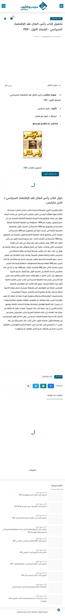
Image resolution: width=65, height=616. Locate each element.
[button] (51, 386)
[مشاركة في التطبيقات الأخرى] (28, 386)
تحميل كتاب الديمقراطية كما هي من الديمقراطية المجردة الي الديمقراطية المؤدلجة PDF (25, 531)
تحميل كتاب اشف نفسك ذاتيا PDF (34, 576)
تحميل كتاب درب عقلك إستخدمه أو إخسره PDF (29, 518)
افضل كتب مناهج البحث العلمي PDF (33, 553)
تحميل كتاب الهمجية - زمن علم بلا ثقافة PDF (30, 507)
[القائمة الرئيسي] (61, 6)
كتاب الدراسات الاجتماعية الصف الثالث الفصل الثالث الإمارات (27, 600)
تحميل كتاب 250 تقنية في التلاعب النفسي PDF (30, 541)
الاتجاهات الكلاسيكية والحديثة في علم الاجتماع (29, 587)
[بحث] (3, 6)
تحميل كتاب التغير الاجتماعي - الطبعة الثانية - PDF (28, 564)
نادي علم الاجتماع (23, 612)
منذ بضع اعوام (40, 492)
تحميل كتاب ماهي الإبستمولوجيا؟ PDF (33, 495)
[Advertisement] (32, 62)
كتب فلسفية (56, 18)
